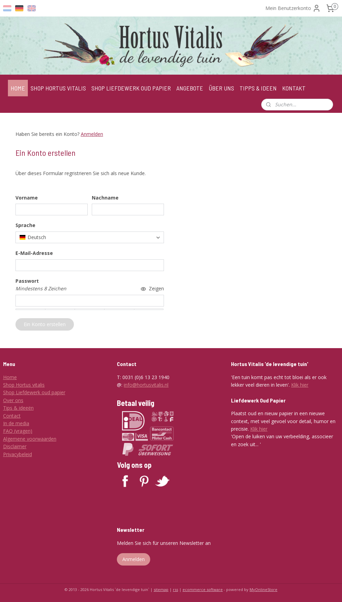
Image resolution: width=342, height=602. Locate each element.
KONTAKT (294, 88)
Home (10, 377)
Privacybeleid (17, 454)
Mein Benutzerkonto (293, 8)
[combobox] (89, 237)
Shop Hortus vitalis (24, 384)
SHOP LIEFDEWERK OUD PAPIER (131, 88)
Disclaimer (14, 446)
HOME (18, 88)
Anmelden (92, 134)
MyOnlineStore (263, 589)
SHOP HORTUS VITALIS (58, 88)
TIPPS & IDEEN (258, 88)
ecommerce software (203, 589)
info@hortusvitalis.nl (146, 384)
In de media (16, 423)
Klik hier (299, 384)
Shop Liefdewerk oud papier (34, 392)
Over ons (13, 400)
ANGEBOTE (189, 88)
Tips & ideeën (18, 408)
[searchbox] (89, 237)
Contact (12, 415)
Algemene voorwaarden (29, 439)
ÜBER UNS (221, 88)
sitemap (161, 589)
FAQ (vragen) (17, 431)
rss (175, 589)
